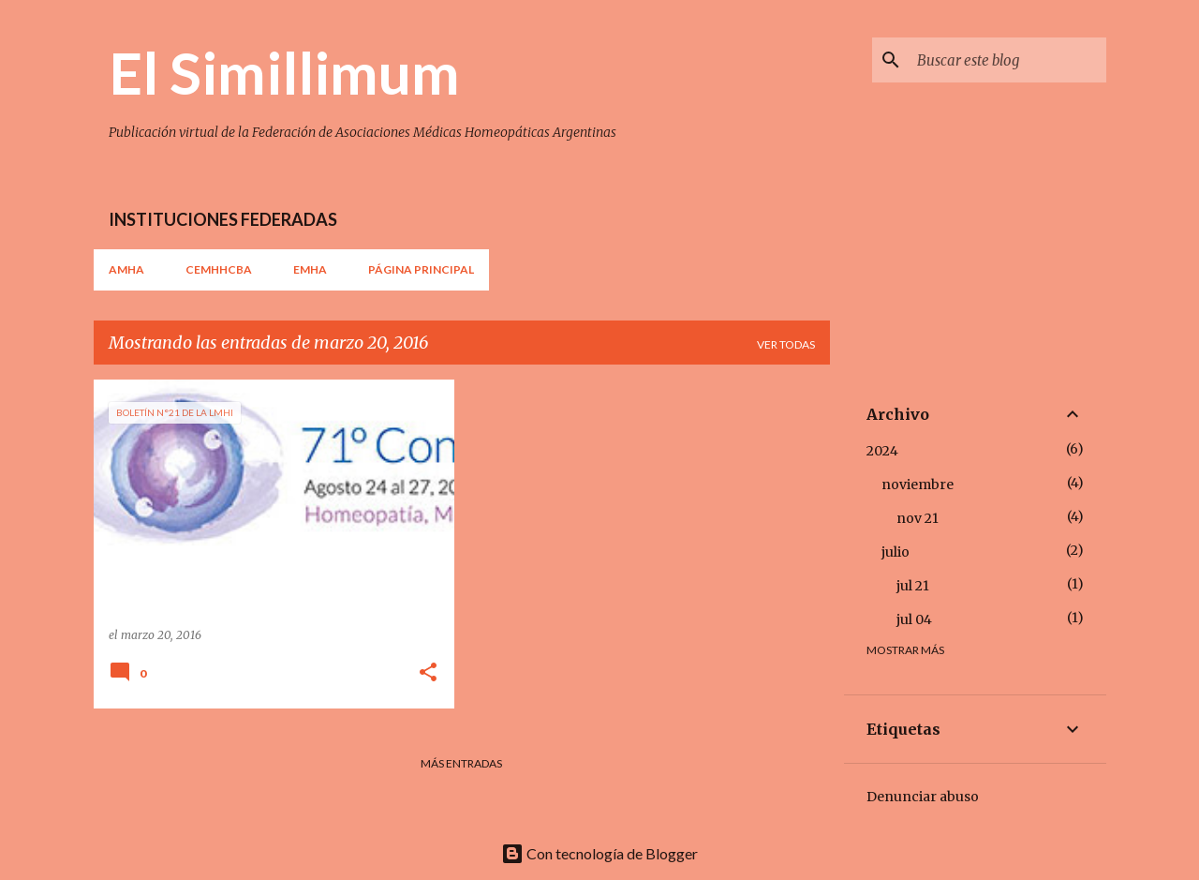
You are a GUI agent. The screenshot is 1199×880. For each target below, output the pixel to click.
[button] (428, 673)
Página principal (421, 269)
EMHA (310, 269)
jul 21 (912, 585)
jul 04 (914, 619)
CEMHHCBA (218, 269)
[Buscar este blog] (1008, 59)
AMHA (126, 269)
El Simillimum (284, 72)
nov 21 (917, 518)
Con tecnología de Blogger (599, 853)
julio (895, 552)
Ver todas (786, 344)
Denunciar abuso (922, 796)
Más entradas (461, 763)
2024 (882, 450)
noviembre (917, 484)
